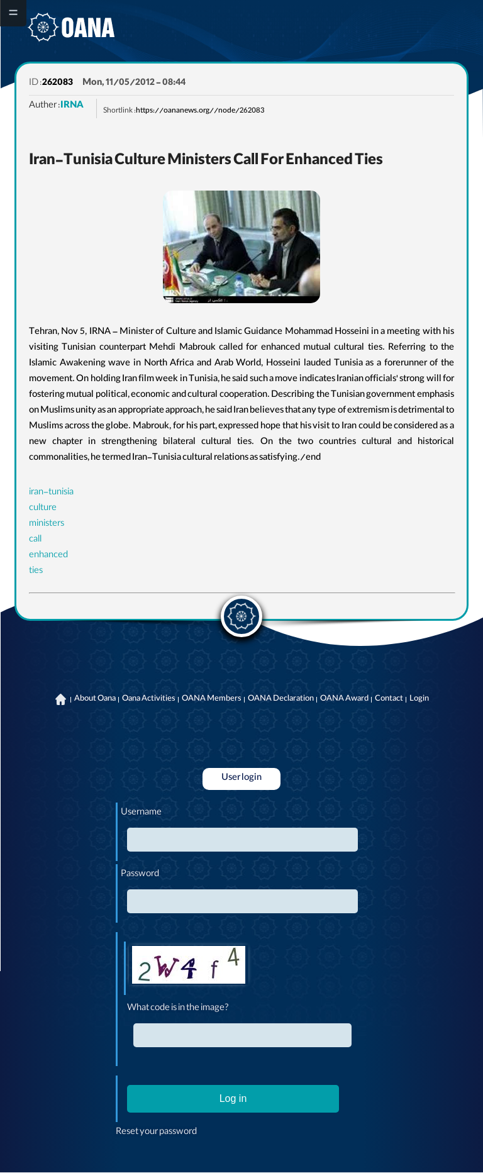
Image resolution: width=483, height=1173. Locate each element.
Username (141, 813)
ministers (46, 524)
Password (140, 874)
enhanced (48, 556)
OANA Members (212, 699)
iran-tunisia (51, 493)
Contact (389, 699)
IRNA (72, 106)
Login (419, 699)
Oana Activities (148, 699)
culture (43, 508)
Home (61, 699)
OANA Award (344, 699)
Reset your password (156, 1132)
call (35, 540)
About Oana (95, 699)
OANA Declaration (281, 699)
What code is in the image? (178, 1008)
